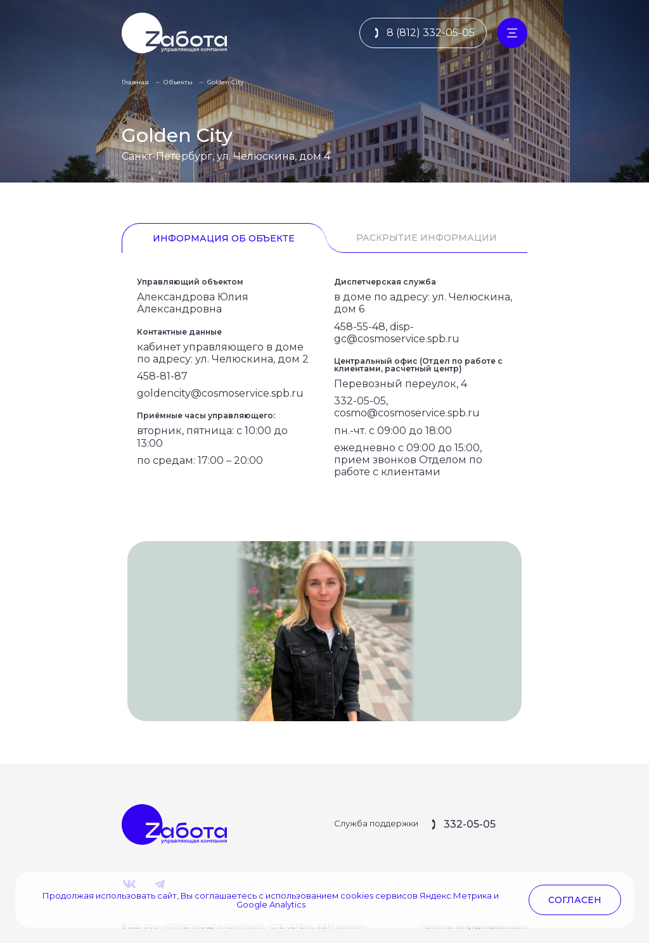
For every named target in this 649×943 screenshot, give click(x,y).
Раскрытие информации (426, 237)
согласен (574, 900)
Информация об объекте (224, 238)
